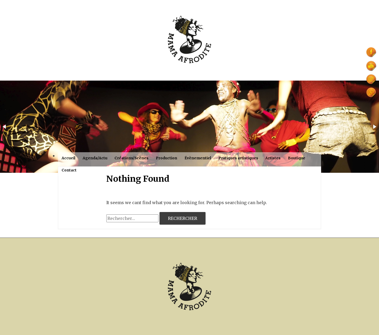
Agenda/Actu (95, 158)
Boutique (296, 158)
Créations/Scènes (131, 158)
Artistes (273, 158)
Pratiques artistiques (238, 158)
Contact (69, 170)
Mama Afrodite (188, 332)
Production (166, 158)
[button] (5, 126)
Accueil (68, 158)
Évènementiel (197, 158)
